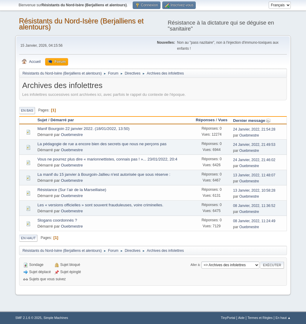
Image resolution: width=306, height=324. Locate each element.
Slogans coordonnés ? (57, 220)
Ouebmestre (72, 134)
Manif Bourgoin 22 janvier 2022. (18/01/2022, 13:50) (83, 128)
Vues (222, 120)
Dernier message (251, 120)
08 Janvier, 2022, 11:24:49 (254, 221)
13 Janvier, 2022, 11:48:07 (254, 175)
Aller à (195, 265)
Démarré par (62, 120)
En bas (27, 110)
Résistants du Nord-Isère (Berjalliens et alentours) (81, 24)
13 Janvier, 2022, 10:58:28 (254, 190)
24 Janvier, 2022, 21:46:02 (254, 160)
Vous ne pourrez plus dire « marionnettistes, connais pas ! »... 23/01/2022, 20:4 (107, 159)
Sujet (42, 120)
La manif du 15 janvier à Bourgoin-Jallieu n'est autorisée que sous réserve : (103, 174)
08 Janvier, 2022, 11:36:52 (254, 206)
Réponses (205, 120)
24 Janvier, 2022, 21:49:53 (254, 145)
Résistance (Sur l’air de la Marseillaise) (71, 189)
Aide (241, 318)
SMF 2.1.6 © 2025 (28, 318)
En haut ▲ (283, 318)
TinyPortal (228, 318)
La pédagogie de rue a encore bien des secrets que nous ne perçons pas (101, 144)
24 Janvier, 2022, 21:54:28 (254, 129)
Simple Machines (56, 318)
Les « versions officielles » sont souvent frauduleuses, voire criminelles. (100, 205)
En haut (28, 238)
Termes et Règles (260, 318)
